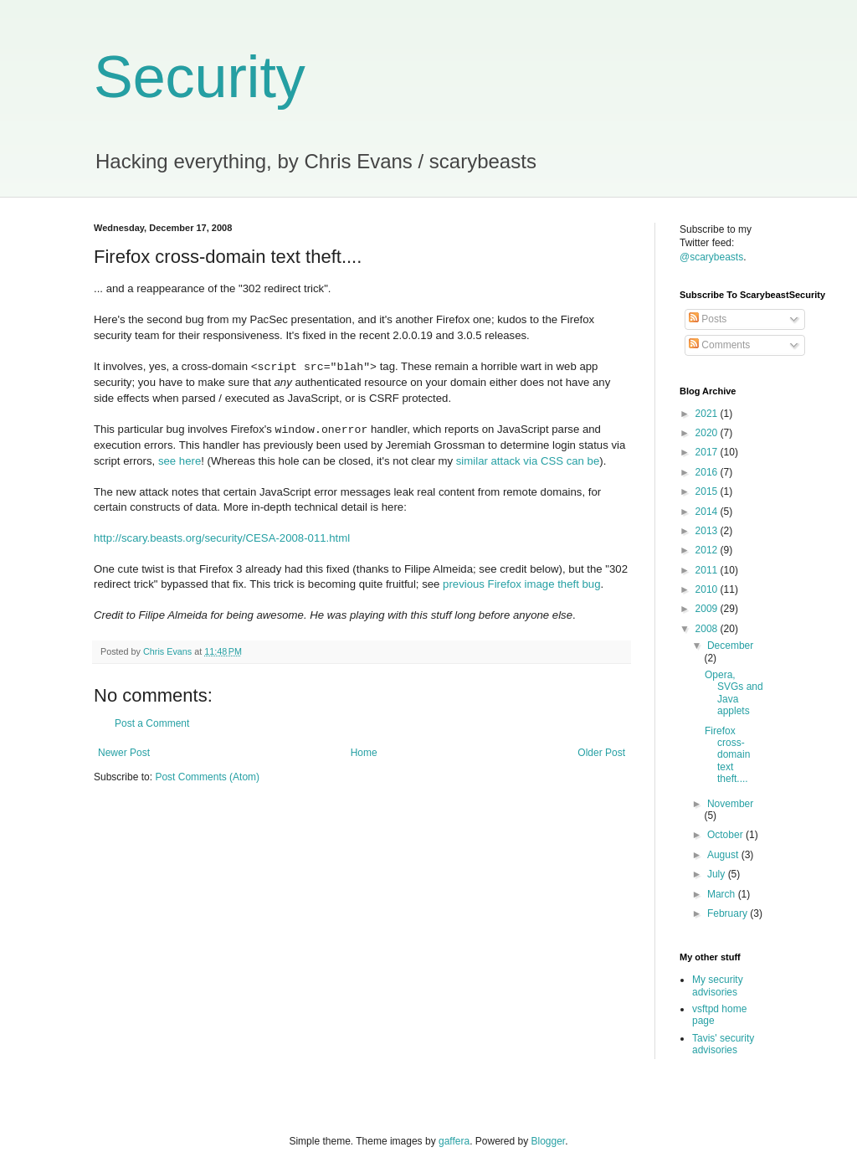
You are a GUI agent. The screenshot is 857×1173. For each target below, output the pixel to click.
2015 (708, 491)
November (730, 804)
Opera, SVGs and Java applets (734, 693)
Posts (707, 319)
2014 (708, 511)
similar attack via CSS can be (528, 461)
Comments (719, 345)
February (728, 913)
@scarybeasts (711, 257)
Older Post (601, 753)
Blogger (548, 1141)
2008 (708, 629)
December (730, 645)
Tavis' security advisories (723, 1044)
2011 (708, 570)
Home (364, 753)
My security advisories (717, 985)
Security (199, 77)
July (717, 874)
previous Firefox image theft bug (521, 584)
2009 (708, 609)
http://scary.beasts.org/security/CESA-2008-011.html (222, 538)
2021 (708, 413)
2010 (708, 589)
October (726, 835)
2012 (708, 550)
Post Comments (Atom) (207, 777)
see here (179, 461)
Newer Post (124, 753)
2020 (708, 433)
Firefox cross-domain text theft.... (727, 755)
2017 (708, 452)
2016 (708, 472)
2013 (708, 531)
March (722, 894)
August (724, 855)
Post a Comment (152, 723)
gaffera (454, 1141)
